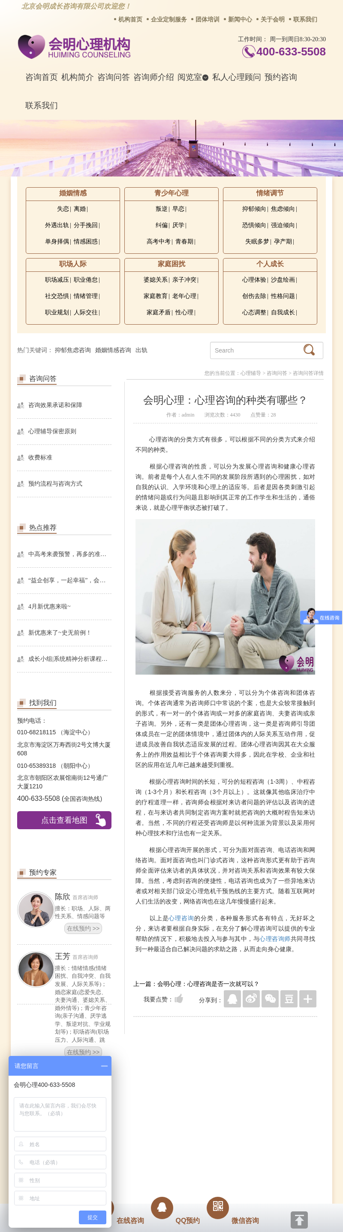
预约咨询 (281, 77)
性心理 (184, 312)
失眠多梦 (257, 241)
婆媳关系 (156, 280)
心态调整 (254, 312)
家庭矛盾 (159, 312)
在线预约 (83, 928)
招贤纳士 (154, 1118)
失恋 (63, 209)
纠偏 (162, 225)
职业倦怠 (86, 280)
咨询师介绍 (153, 77)
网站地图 (224, 1118)
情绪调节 (270, 193)
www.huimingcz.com (165, 1179)
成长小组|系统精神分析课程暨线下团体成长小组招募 (69, 659)
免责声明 (259, 1118)
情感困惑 (86, 241)
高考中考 (159, 241)
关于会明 (273, 19)
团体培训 (208, 19)
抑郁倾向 (254, 209)
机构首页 (130, 19)
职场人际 (73, 264)
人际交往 (86, 312)
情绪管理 (86, 296)
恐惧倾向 (254, 225)
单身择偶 (57, 241)
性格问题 (283, 296)
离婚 (80, 209)
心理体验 (254, 280)
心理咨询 (181, 918)
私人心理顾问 (236, 77)
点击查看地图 (64, 820)
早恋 (178, 209)
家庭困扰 (171, 264)
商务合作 (120, 1118)
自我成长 (283, 312)
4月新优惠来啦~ (49, 606)
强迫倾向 (283, 225)
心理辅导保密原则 (52, 431)
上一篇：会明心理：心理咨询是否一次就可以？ (196, 983)
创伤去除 (254, 296)
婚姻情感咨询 (113, 350)
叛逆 (162, 209)
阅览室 (193, 77)
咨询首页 (41, 77)
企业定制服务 (169, 19)
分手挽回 (86, 225)
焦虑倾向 (283, 209)
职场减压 (57, 280)
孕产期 (283, 241)
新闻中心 (240, 19)
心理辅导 (251, 373)
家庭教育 (156, 296)
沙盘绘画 (283, 280)
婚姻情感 (73, 193)
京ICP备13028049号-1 (203, 1171)
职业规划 (57, 312)
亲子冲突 (184, 280)
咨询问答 (113, 77)
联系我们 (305, 19)
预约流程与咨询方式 (55, 484)
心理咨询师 (274, 938)
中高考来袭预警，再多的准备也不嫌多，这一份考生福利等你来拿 (69, 554)
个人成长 (270, 264)
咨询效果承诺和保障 (55, 405)
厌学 (178, 225)
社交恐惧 (57, 296)
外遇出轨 (57, 225)
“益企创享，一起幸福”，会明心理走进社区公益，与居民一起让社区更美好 (69, 580)
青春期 (184, 241)
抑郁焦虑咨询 (73, 350)
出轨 (141, 350)
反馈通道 (189, 1118)
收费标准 (40, 457)
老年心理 (184, 296)
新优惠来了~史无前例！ (60, 633)
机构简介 (77, 77)
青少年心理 (171, 193)
